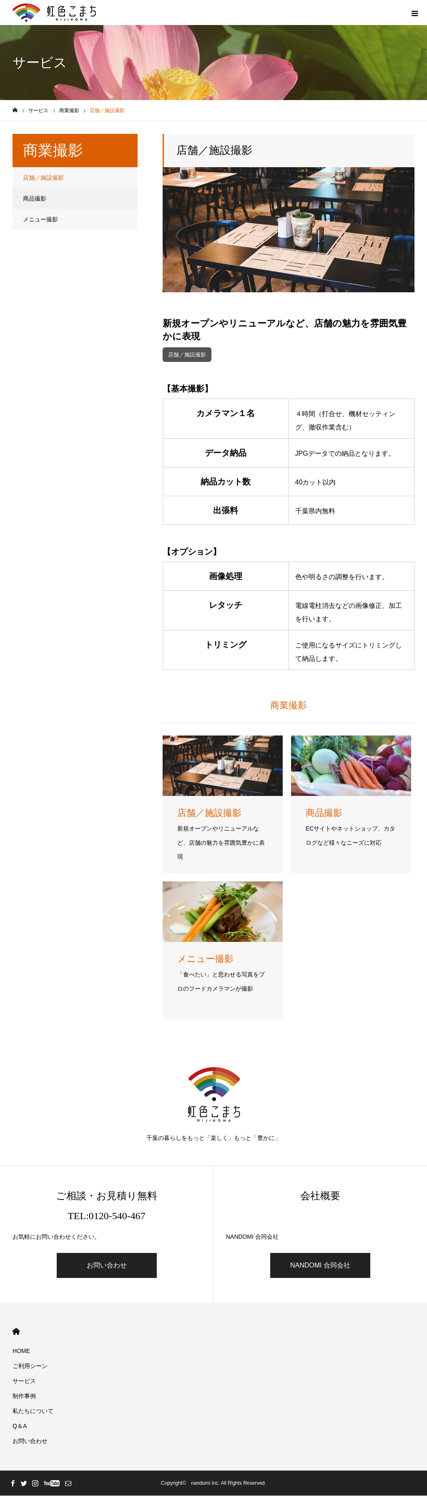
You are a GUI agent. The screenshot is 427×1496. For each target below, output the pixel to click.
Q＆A (20, 1426)
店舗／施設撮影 (188, 355)
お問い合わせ (107, 1265)
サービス (24, 1381)
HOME (16, 1331)
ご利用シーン (30, 1366)
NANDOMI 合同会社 (320, 1265)
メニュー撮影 (40, 219)
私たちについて (33, 1411)
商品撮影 (34, 198)
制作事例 (24, 1396)
